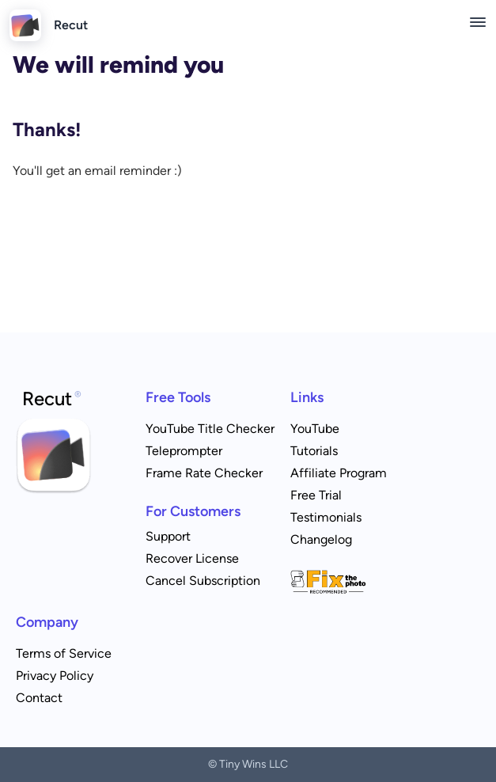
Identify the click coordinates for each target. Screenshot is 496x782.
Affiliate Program (338, 472)
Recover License (192, 558)
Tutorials (314, 450)
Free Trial (316, 495)
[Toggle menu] (477, 22)
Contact (39, 697)
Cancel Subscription (203, 580)
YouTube (314, 428)
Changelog (321, 539)
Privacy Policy (54, 675)
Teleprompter (184, 450)
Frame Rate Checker (204, 472)
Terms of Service (64, 653)
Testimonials (326, 517)
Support (168, 536)
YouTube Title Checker (210, 428)
